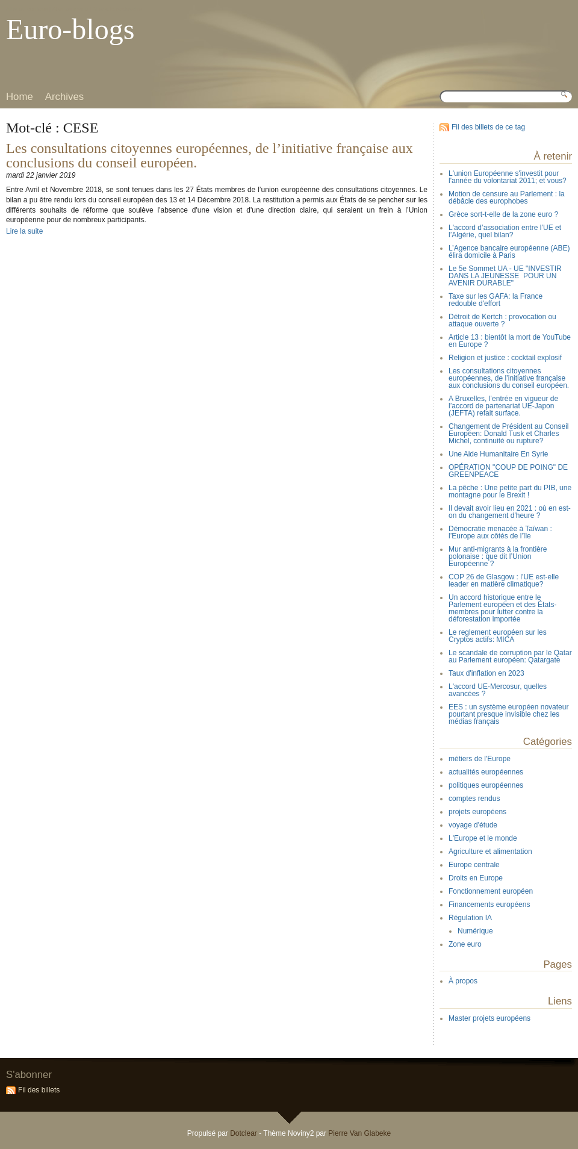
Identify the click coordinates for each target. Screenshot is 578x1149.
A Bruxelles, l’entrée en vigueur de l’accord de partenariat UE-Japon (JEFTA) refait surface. (503, 405)
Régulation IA (470, 918)
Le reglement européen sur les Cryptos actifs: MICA (498, 636)
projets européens (477, 812)
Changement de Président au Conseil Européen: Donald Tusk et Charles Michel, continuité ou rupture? (508, 433)
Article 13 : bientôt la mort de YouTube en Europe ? (510, 341)
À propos (463, 981)
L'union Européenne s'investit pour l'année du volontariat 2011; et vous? (508, 177)
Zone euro (465, 944)
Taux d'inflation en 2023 (486, 673)
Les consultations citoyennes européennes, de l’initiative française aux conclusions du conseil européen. (209, 155)
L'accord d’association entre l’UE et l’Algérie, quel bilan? (505, 231)
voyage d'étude (473, 825)
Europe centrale (474, 865)
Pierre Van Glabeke (359, 1133)
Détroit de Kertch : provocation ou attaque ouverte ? (502, 320)
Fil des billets (39, 1090)
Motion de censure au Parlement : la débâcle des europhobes (507, 197)
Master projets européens (489, 1018)
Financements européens (489, 904)
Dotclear (243, 1133)
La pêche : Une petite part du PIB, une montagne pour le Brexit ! (510, 491)
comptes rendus (474, 798)
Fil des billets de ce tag (488, 127)
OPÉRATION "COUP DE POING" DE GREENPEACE (508, 471)
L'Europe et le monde (483, 838)
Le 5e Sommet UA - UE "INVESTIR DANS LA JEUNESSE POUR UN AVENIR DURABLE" (505, 275)
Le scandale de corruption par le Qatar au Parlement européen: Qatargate (510, 656)
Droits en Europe (476, 878)
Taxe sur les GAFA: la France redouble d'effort (495, 300)
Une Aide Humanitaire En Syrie (498, 454)
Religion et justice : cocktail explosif (505, 357)
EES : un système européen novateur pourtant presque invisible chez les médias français (508, 714)
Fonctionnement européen (491, 891)
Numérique (475, 931)
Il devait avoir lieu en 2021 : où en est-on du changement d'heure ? (510, 512)
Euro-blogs (70, 29)
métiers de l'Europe (480, 759)
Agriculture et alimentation (490, 851)
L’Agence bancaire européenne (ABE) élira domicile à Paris (509, 252)
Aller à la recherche (117, 8)
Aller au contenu (27, 8)
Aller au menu (70, 8)
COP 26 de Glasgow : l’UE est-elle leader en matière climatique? (504, 580)
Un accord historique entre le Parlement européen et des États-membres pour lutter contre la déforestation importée (502, 608)
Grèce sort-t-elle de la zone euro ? (503, 214)
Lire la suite (24, 231)
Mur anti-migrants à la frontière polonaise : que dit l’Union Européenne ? (498, 556)
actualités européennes (486, 772)
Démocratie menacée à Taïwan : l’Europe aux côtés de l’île (500, 532)
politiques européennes (486, 785)
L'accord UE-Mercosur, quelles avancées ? (498, 690)
